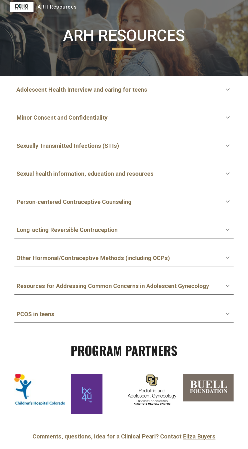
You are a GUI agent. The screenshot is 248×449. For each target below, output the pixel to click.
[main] (123, 38)
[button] (228, 90)
